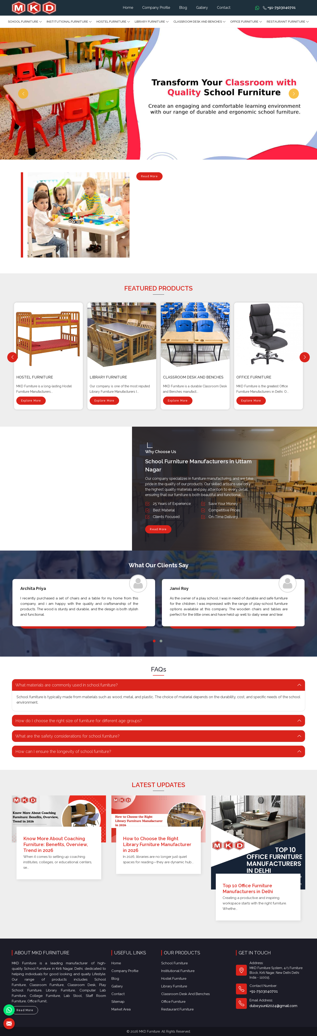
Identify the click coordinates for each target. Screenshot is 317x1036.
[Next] (305, 357)
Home (128, 7)
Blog (183, 7)
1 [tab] (154, 653)
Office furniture (246, 21)
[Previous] (12, 357)
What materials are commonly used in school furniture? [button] (61, 685)
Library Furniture (152, 21)
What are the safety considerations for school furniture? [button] (62, 736)
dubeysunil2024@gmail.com (273, 1000)
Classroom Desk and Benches (199, 21)
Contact (224, 7)
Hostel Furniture (113, 21)
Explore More (31, 390)
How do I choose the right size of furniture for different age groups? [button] (73, 720)
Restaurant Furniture (288, 21)
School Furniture (25, 21)
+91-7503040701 (279, 7)
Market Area (121, 1007)
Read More (149, 177)
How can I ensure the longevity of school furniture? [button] (57, 751)
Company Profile (156, 7)
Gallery (202, 7)
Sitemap (118, 1000)
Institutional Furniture (69, 21)
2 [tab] (161, 653)
